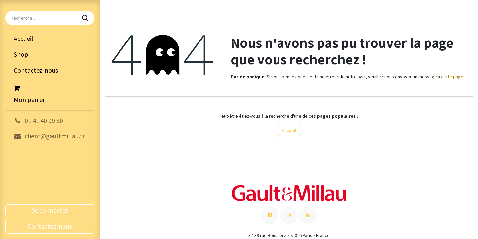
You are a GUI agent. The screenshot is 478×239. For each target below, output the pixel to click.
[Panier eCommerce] (49, 93)
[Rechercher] (86, 18)
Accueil (289, 130)
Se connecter (50, 210)
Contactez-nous (50, 226)
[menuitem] (49, 38)
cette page (452, 77)
